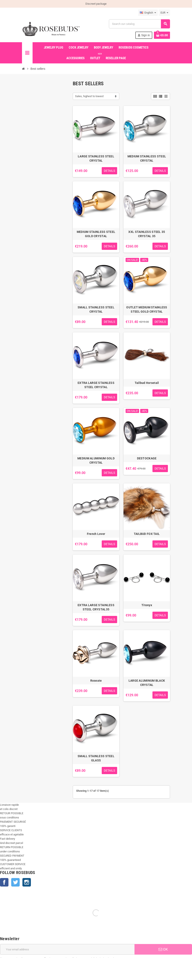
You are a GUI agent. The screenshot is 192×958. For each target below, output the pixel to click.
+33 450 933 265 (33, 955)
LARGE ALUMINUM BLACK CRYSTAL (147, 683)
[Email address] (67, 901)
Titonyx (146, 605)
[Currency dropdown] (164, 13)
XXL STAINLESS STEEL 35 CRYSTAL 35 (146, 234)
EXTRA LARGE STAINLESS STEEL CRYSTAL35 (96, 607)
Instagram (26, 882)
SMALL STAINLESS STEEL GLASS (96, 758)
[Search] (139, 23)
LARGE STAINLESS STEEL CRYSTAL (96, 158)
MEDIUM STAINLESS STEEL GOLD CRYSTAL (96, 234)
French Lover (96, 534)
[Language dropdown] (148, 13)
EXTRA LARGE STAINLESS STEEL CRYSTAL (96, 385)
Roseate (96, 680)
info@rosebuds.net (11, 955)
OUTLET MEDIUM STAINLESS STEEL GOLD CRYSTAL (146, 309)
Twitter (15, 882)
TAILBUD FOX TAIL (147, 534)
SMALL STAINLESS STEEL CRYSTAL (96, 309)
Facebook (4, 882)
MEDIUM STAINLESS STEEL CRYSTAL (147, 158)
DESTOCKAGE (147, 458)
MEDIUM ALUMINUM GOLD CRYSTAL (96, 460)
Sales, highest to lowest (89, 96)
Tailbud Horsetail (147, 383)
